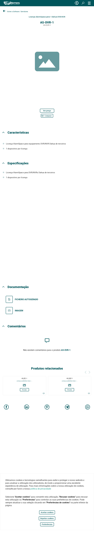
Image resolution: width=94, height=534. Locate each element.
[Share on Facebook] (6, 407)
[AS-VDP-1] (69, 385)
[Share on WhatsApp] (88, 407)
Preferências (47, 524)
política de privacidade (40, 488)
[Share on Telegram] (67, 407)
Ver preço (47, 110)
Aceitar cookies (47, 512)
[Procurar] (82, 3)
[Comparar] (47, 116)
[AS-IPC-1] (24, 385)
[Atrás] (85, 372)
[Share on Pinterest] (47, 407)
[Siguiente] (89, 372)
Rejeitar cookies (47, 518)
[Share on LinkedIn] (27, 407)
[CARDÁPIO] (89, 3)
